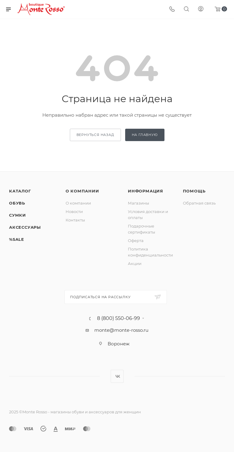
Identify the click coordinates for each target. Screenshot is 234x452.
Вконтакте (117, 376)
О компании (82, 191)
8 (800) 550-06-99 (118, 318)
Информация (145, 191)
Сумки (17, 215)
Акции (134, 263)
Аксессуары (25, 227)
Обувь (17, 203)
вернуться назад (95, 135)
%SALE (16, 239)
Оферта (136, 240)
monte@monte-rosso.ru (121, 330)
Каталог (20, 191)
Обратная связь (199, 203)
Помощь (194, 191)
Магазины (138, 203)
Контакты (75, 220)
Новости (74, 211)
